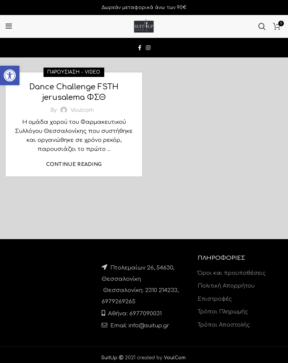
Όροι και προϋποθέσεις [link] (232, 273)
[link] (10, 75)
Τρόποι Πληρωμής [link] (223, 312)
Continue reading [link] (74, 164)
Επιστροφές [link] (215, 299)
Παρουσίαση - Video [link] (73, 72)
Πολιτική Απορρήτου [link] (226, 286)
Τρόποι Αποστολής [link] (224, 325)
